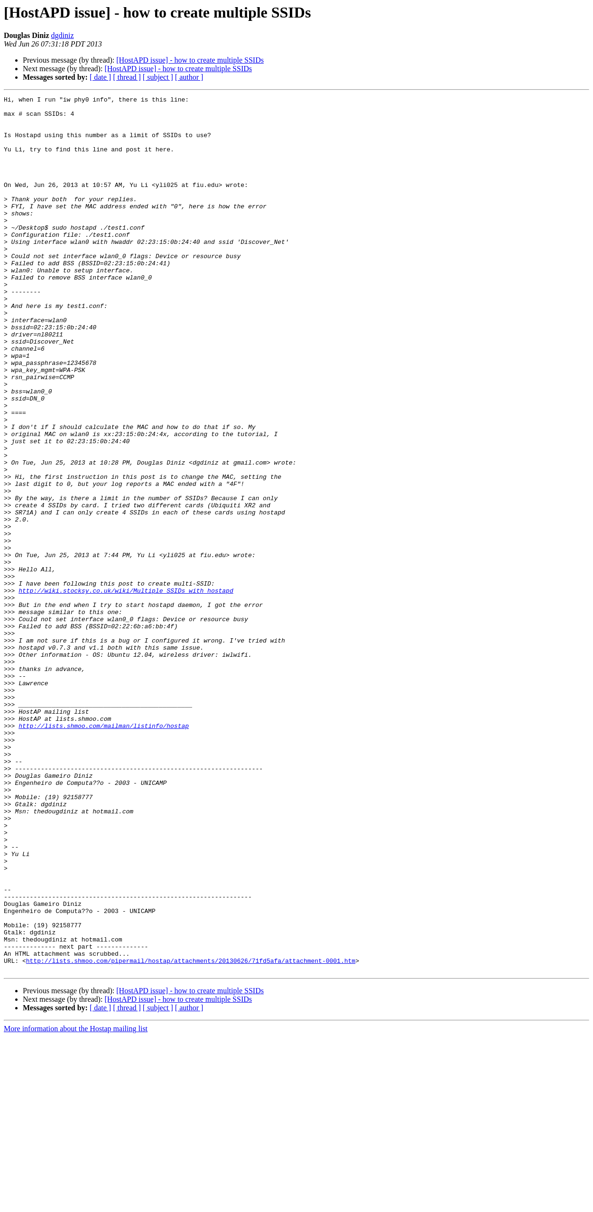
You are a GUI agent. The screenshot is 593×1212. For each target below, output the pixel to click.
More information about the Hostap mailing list (76, 1204)
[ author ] (189, 77)
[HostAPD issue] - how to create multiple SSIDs (190, 60)
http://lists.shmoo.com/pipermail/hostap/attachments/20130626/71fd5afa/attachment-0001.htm (190, 1134)
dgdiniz (62, 35)
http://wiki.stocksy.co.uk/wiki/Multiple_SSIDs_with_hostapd (126, 690)
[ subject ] (158, 77)
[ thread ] (127, 77)
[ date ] (100, 77)
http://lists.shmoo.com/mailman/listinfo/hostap (104, 852)
